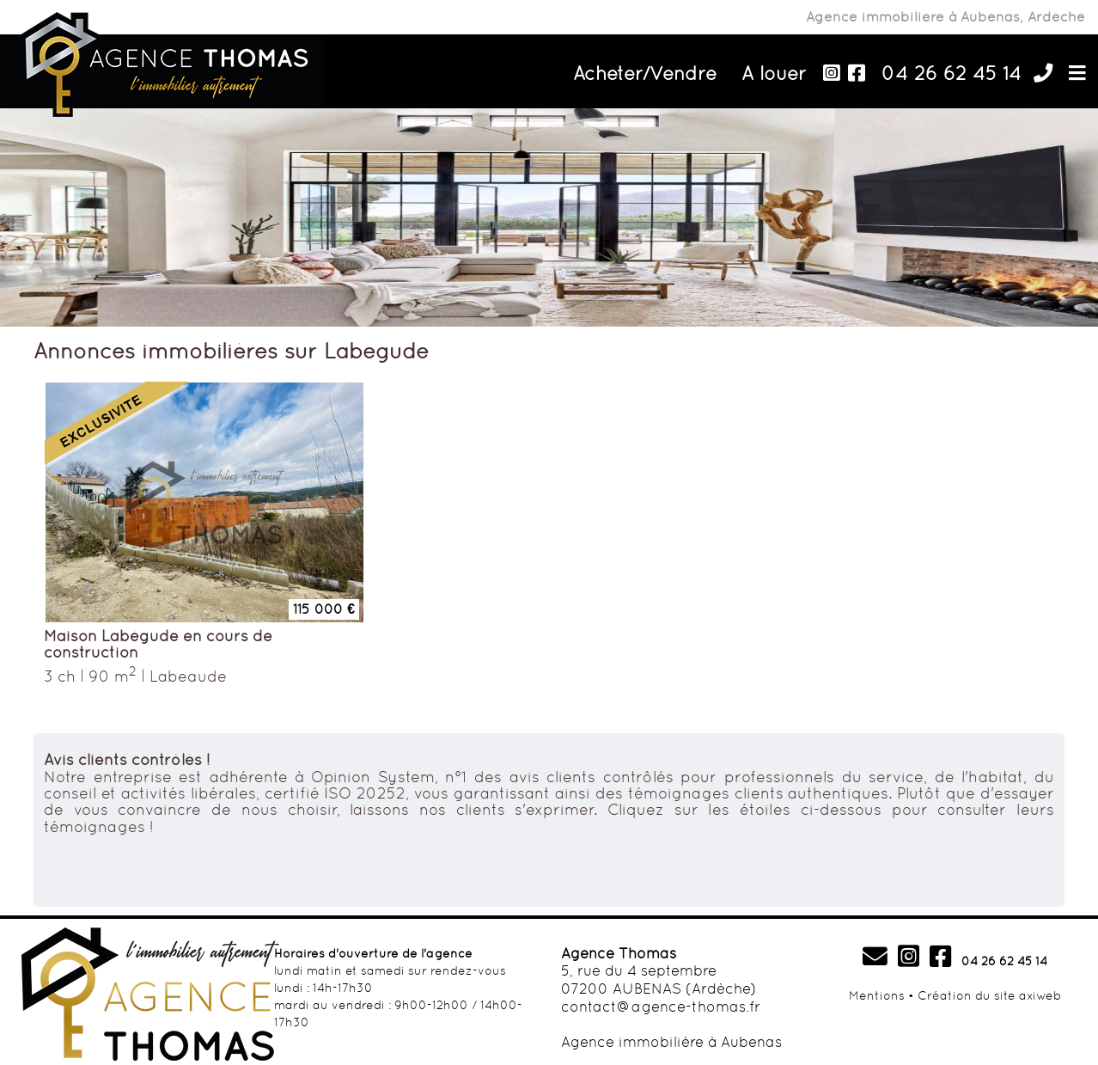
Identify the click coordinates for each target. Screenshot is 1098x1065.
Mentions (877, 995)
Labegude (188, 676)
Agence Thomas (618, 953)
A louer (774, 73)
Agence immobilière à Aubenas (671, 1041)
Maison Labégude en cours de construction (158, 644)
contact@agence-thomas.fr (660, 1006)
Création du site (967, 995)
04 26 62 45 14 (951, 73)
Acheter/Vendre (645, 73)
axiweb (1040, 995)
